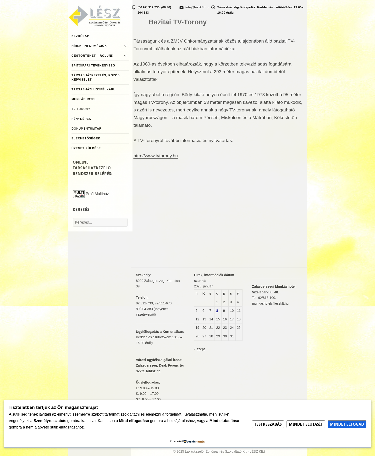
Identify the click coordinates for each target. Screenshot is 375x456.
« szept (199, 349)
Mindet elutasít (306, 424)
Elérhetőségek (86, 138)
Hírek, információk (89, 46)
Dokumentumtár (87, 128)
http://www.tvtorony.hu (155, 155)
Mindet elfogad (347, 424)
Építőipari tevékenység (93, 65)
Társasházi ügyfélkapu (94, 89)
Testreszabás (268, 424)
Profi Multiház (91, 194)
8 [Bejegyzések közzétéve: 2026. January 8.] (217, 311)
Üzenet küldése (86, 148)
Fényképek (81, 119)
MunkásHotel (84, 99)
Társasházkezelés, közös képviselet (96, 77)
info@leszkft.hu (196, 7)
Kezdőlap (80, 36)
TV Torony (81, 109)
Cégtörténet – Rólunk (92, 55)
